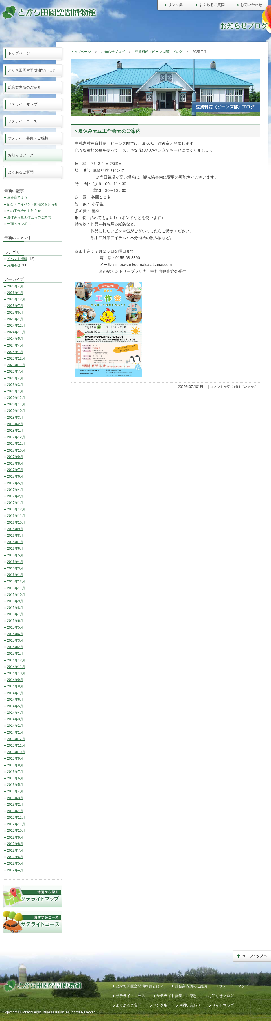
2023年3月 (15, 385)
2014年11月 (16, 667)
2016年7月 (15, 542)
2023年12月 (16, 358)
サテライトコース (22, 121)
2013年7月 (15, 772)
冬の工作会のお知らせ (24, 211)
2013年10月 (16, 752)
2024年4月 (15, 345)
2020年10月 (16, 411)
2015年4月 (15, 634)
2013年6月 (15, 778)
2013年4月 (15, 791)
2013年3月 (15, 798)
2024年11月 (16, 332)
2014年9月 (15, 680)
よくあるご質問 (212, 5)
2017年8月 (15, 463)
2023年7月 (15, 371)
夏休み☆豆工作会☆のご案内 (109, 131)
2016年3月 (15, 568)
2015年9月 (15, 601)
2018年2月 (15, 424)
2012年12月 (16, 818)
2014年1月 (15, 732)
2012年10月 (16, 831)
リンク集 (175, 5)
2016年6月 (15, 549)
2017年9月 (15, 457)
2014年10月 (16, 673)
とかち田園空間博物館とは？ (32, 70)
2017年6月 (15, 476)
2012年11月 (16, 824)
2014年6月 (15, 700)
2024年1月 (15, 352)
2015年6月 (15, 621)
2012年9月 (15, 837)
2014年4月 (15, 713)
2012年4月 (15, 870)
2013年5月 (15, 785)
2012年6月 (15, 857)
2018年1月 (15, 431)
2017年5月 (15, 483)
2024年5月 (15, 339)
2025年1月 (15, 319)
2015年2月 (15, 647)
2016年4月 (15, 562)
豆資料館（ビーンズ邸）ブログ (158, 52)
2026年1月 (15, 293)
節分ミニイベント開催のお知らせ (32, 204)
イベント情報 (17, 259)
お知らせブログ (113, 52)
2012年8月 (15, 844)
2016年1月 (15, 575)
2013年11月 (16, 745)
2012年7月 (15, 850)
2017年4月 (15, 490)
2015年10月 (16, 595)
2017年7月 (15, 470)
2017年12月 (16, 437)
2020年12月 (16, 398)
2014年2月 (15, 726)
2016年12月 (16, 509)
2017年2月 (15, 496)
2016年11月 (16, 516)
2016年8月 (15, 536)
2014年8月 (15, 686)
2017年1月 (15, 503)
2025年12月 (16, 299)
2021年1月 (15, 391)
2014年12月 (16, 660)
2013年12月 (16, 739)
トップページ (81, 52)
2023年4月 (15, 378)
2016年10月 (16, 523)
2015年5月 (15, 627)
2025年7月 (15, 306)
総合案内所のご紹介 (24, 87)
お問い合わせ (251, 5)
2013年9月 (15, 758)
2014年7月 (15, 693)
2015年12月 (16, 581)
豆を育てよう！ (19, 197)
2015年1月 (15, 653)
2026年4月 (15, 286)
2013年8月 (15, 765)
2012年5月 (15, 863)
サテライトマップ (22, 104)
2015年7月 (15, 614)
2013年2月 (15, 805)
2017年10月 (16, 450)
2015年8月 (15, 608)
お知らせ (14, 265)
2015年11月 (16, 588)
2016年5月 (15, 555)
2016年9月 (15, 529)
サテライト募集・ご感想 (28, 138)
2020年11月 (16, 404)
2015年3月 (15, 640)
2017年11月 (16, 444)
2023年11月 (16, 365)
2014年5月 (15, 706)
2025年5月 (15, 313)
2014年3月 (15, 719)
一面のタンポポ (19, 224)
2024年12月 (16, 326)
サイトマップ (223, 1005)
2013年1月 (15, 811)
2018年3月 (15, 418)
